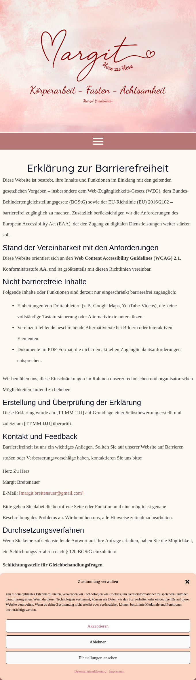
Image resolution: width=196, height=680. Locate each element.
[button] (187, 582)
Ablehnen (98, 642)
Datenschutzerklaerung (90, 671)
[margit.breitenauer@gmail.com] (51, 493)
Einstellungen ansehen (98, 657)
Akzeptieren (98, 626)
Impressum (116, 671)
